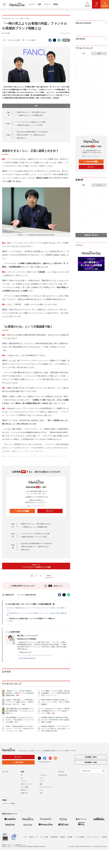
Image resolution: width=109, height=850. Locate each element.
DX (22, 775)
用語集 (55, 4)
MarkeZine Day (62, 775)
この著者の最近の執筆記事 (26, 658)
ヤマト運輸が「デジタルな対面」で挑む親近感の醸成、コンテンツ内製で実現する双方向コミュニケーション (55, 693)
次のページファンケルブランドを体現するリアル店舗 (36, 566)
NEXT (49, 576)
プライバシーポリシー (93, 837)
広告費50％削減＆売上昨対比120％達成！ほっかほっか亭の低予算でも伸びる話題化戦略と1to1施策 (55, 720)
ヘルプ (25, 837)
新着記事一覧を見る (91, 235)
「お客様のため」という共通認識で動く (30, 115)
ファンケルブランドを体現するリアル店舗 (31, 122)
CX (23, 40)
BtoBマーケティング (27, 784)
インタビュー (43, 775)
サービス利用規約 (80, 837)
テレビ (41, 790)
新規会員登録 (22, 511)
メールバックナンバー (36, 506)
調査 (41, 784)
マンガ (41, 778)
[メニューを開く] (4, 4)
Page (8, 123)
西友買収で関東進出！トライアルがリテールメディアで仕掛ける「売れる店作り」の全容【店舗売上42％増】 (55, 728)
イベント (47, 4)
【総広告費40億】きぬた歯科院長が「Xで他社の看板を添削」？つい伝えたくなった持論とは (20, 711)
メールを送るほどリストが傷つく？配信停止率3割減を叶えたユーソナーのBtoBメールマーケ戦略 (55, 711)
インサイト (24, 781)
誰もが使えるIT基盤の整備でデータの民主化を (32, 132)
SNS (41, 793)
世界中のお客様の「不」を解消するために (31, 135)
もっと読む (9, 621)
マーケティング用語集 (8, 803)
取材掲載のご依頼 (91, 762)
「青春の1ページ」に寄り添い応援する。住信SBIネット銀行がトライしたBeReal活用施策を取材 (20, 693)
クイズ (41, 781)
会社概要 (69, 837)
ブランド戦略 (31, 40)
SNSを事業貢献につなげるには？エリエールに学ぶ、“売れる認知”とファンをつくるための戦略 (20, 720)
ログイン (50, 511)
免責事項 (62, 837)
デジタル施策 (25, 787)
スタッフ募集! (44, 837)
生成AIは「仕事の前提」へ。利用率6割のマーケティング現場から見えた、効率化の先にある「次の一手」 (20, 702)
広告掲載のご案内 (91, 757)
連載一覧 (23, 790)
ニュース (32, 4)
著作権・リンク (33, 837)
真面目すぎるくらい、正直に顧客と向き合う (32, 112)
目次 (51, 106)
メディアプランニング (46, 787)
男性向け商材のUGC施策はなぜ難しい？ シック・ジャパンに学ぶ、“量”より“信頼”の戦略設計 (55, 702)
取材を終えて (21, 138)
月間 (99, 53)
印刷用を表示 (8, 595)
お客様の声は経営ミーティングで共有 (29, 125)
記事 (39, 4)
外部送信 (104, 837)
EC (4, 40)
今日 (83, 53)
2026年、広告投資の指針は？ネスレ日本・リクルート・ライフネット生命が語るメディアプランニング (20, 728)
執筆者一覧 (24, 793)
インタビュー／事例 (13, 40)
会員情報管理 (54, 837)
